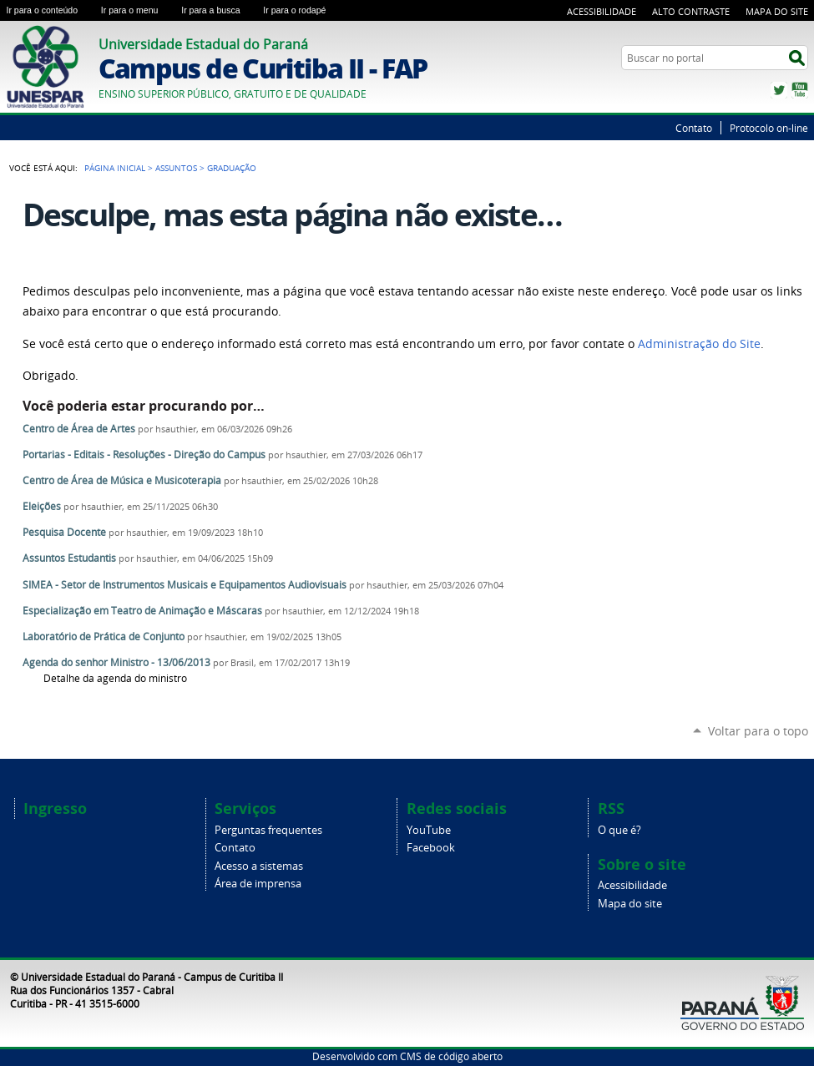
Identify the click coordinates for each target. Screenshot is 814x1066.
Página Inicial (114, 168)
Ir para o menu (137, 10)
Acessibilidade (601, 11)
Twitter (779, 90)
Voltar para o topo (758, 731)
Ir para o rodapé (301, 10)
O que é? (619, 830)
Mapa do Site (777, 11)
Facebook (431, 848)
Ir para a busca (218, 10)
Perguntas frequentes (268, 830)
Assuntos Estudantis (69, 558)
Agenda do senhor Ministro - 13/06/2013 (116, 662)
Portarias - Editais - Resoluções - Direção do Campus (144, 454)
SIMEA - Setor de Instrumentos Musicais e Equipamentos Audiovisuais (184, 585)
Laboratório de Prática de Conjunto (104, 636)
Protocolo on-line (769, 127)
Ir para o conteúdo (50, 10)
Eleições (43, 506)
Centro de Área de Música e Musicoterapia (122, 480)
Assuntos (176, 168)
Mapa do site (630, 904)
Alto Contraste (691, 11)
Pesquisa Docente (64, 532)
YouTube (799, 90)
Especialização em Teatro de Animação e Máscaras (142, 611)
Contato (693, 127)
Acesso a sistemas (259, 866)
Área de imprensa (258, 884)
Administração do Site (699, 343)
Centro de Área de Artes (79, 429)
